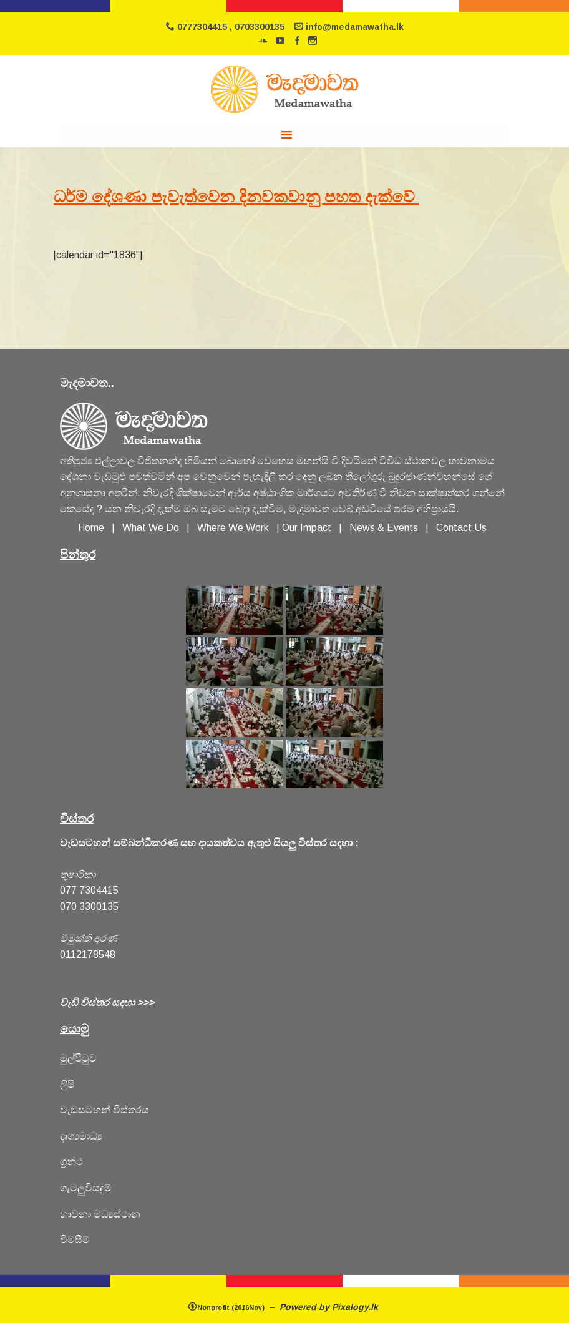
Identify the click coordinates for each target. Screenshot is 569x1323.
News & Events (383, 527)
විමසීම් (75, 1239)
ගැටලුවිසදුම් (86, 1188)
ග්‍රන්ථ (71, 1161)
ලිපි (67, 1084)
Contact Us (461, 527)
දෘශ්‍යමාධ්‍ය (81, 1136)
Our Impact (306, 527)
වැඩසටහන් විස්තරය (104, 1110)
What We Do (153, 527)
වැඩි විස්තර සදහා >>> (107, 1002)
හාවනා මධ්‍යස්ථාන (100, 1214)
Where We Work (233, 527)
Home (91, 527)
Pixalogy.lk (356, 1307)
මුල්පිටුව (78, 1058)
